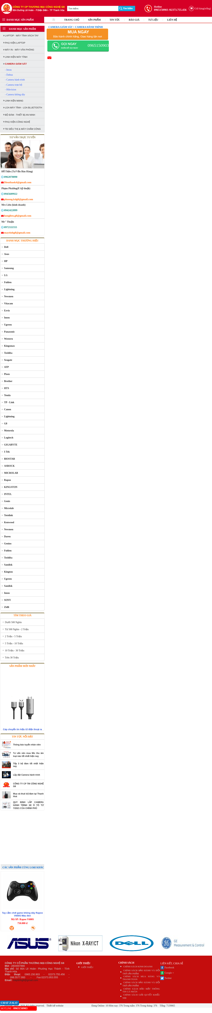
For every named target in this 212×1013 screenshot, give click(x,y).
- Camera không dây (15, 94)
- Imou (8, 69)
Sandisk (8, 564)
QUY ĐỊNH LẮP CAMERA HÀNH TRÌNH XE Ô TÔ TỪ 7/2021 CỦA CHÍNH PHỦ (28, 805)
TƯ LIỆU (153, 20)
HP (5, 261)
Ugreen (8, 324)
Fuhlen (7, 282)
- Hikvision (10, 89)
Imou (7, 317)
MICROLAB (11, 473)
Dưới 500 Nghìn (13, 622)
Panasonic (9, 331)
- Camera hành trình (15, 79)
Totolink (8, 515)
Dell (6, 247)
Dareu (7, 536)
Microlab (9, 508)
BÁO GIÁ (134, 20)
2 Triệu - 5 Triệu (13, 636)
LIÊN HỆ (172, 20)
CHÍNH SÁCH (126, 962)
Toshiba (8, 353)
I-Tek (7, 451)
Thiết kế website (54, 1005)
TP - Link (9, 402)
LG (6, 275)
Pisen (7, 374)
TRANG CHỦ (71, 20)
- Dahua (9, 74)
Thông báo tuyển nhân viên (27, 744)
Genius (7, 543)
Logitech (8, 437)
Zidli (6, 607)
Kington (8, 571)
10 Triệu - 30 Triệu (14, 650)
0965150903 (161, 9)
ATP (6, 367)
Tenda (7, 395)
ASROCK (9, 466)
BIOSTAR (9, 459)
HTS (6, 388)
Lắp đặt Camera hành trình (26, 775)
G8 (5, 423)
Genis (7, 501)
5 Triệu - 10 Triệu (14, 643)
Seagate (8, 360)
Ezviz (7, 310)
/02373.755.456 (177, 9)
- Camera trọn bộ (13, 84)
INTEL (8, 494)
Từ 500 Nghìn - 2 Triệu (17, 629)
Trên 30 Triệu (12, 657)
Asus (6, 254)
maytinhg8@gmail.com (25, 980)
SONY (7, 600)
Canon (7, 409)
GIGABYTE (10, 444)
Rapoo (7, 480)
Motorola (9, 430)
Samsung (9, 268)
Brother (8, 381)
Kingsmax (9, 346)
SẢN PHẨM (94, 20)
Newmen (8, 296)
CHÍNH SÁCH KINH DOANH (137, 966)
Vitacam (8, 303)
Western (8, 338)
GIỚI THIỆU (83, 963)
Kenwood (9, 522)
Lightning (9, 289)
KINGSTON (10, 487)
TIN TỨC (115, 20)
